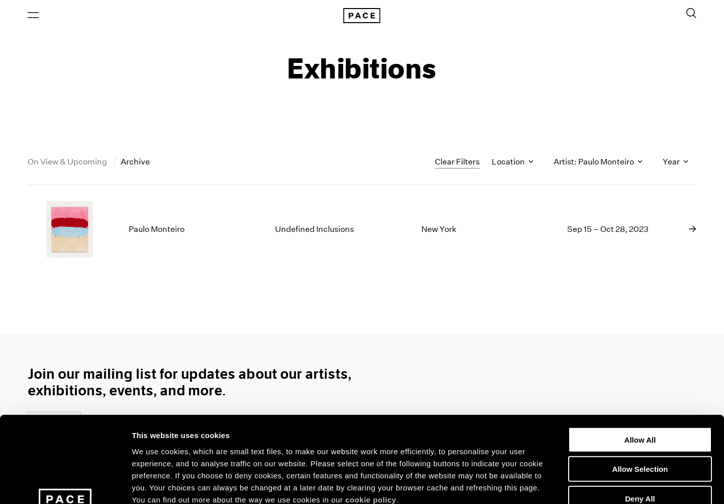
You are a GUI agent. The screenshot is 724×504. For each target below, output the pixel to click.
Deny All (640, 418)
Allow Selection (640, 389)
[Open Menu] (33, 16)
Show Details (528, 484)
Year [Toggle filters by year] (675, 162)
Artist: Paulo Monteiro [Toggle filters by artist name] (598, 162)
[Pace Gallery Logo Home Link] (362, 16)
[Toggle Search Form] (691, 14)
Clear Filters (457, 162)
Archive (135, 162)
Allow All (640, 359)
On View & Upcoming (68, 162)
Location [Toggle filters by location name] (512, 162)
